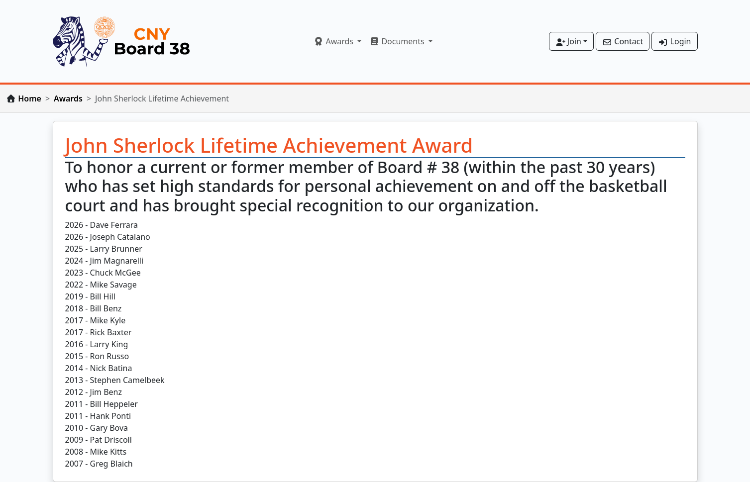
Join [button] (568, 41)
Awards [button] (334, 41)
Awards (68, 98)
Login (674, 41)
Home (29, 98)
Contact (622, 41)
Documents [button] (398, 41)
